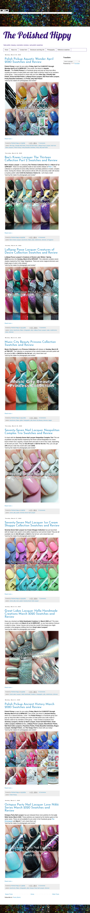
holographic (27, 330)
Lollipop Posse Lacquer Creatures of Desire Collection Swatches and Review (31, 251)
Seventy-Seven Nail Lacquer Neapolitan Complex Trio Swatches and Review (32, 432)
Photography (51, 49)
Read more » (8, 138)
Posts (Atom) (16, 897)
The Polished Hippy (37, 35)
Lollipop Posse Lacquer (44, 145)
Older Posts (55, 894)
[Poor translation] (6, 10)
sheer (6, 332)
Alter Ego (12, 145)
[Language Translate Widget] (71, 61)
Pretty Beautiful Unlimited (28, 147)
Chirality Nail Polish (20, 145)
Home (6, 49)
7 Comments (41, 143)
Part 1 (50, 167)
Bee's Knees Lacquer (15, 239)
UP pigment (50, 239)
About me (14, 49)
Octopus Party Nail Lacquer (37, 888)
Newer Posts (9, 894)
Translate (75, 63)
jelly (33, 239)
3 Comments (41, 885)
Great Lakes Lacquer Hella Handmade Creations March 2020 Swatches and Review (31, 613)
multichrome (38, 239)
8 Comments (42, 792)
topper (50, 420)
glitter (21, 420)
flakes (29, 239)
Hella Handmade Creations (28, 694)
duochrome (25, 239)
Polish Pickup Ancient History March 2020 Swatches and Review (29, 706)
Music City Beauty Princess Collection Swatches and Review (30, 344)
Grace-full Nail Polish (31, 145)
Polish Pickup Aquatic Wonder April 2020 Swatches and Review (29, 61)
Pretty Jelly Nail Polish (42, 147)
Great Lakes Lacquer (15, 694)
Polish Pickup (17, 147)
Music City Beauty (38, 420)
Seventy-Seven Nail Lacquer (27, 512)
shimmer (44, 239)
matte (48, 330)
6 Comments (42, 418)
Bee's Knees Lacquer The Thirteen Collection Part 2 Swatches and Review (31, 159)
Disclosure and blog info (37, 49)
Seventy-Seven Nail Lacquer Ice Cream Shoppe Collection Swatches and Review (32, 524)
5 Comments (41, 510)
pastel (17, 512)
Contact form (23, 49)
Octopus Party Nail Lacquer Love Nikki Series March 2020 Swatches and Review (32, 807)
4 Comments (41, 237)
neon (17, 601)
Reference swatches (64, 49)
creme (11, 330)
